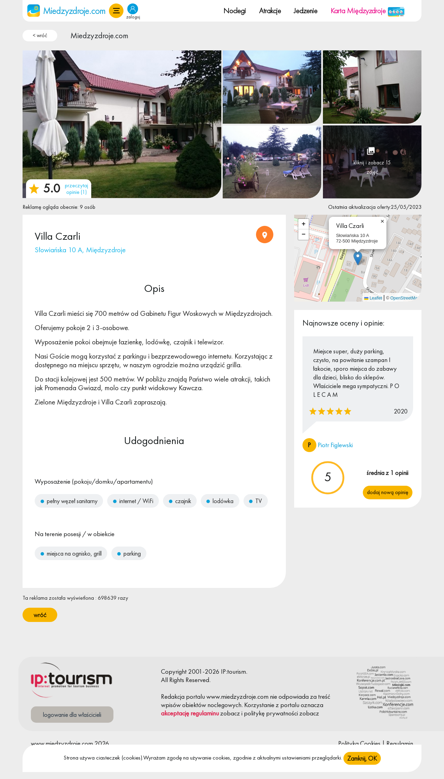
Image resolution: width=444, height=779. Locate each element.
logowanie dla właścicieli (72, 715)
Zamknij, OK (362, 758)
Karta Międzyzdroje (368, 10)
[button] (116, 10)
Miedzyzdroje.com (99, 35)
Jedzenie (305, 10)
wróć (40, 614)
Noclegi (234, 10)
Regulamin (399, 743)
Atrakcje (270, 10)
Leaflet (373, 298)
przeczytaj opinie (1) (76, 189)
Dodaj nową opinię (387, 492)
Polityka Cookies (359, 743)
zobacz (230, 713)
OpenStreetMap (405, 298)
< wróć (40, 35)
